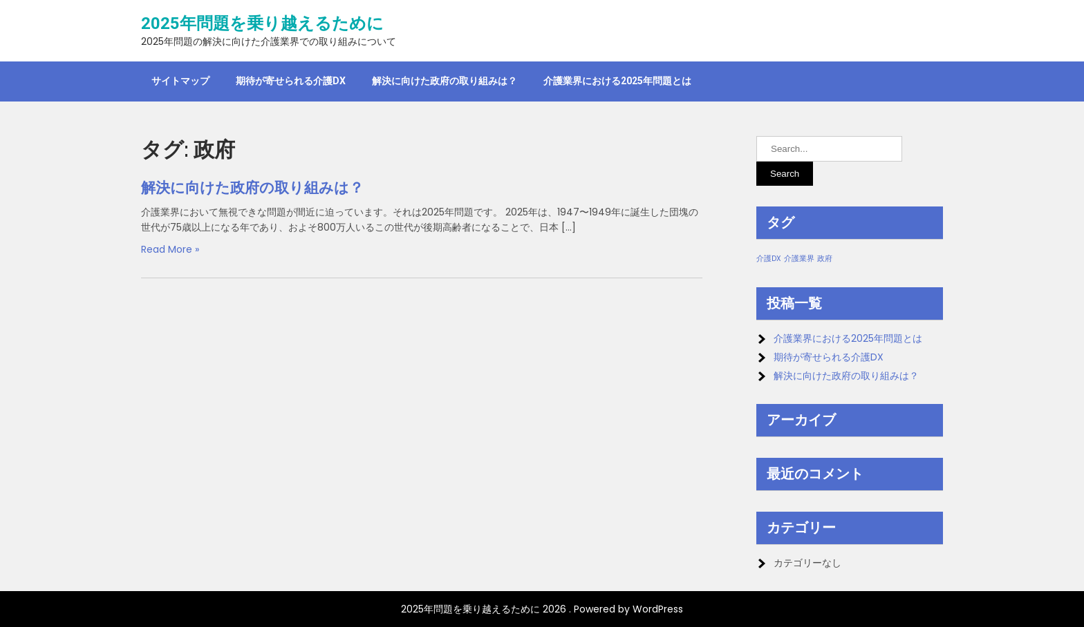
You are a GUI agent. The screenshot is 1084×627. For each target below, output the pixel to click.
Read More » (170, 249)
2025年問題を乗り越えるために (262, 23)
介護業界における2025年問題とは (617, 80)
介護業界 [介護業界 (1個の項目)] (799, 258)
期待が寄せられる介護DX (291, 80)
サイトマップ (180, 80)
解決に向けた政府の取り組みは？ (444, 80)
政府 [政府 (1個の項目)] (824, 258)
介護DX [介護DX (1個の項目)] (768, 258)
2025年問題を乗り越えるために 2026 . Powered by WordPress (542, 609)
